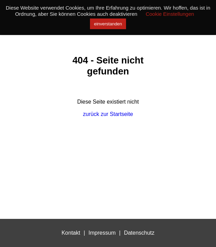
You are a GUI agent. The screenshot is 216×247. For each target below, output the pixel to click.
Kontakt (70, 233)
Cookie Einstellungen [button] (170, 14)
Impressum (102, 233)
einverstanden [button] (108, 23)
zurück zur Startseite (108, 114)
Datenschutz (139, 233)
